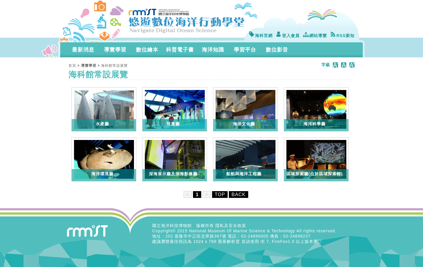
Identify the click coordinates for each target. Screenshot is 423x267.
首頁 (72, 66)
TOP (220, 194)
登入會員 (288, 35)
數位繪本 (147, 50)
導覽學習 (115, 50)
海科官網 (261, 35)
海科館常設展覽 (114, 66)
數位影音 (277, 50)
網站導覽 (315, 35)
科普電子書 (180, 50)
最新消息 (83, 50)
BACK (238, 194)
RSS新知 (342, 35)
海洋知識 (213, 50)
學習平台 (245, 50)
